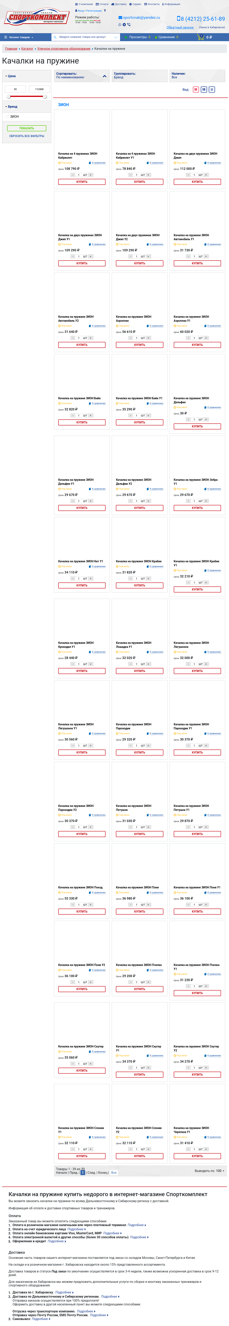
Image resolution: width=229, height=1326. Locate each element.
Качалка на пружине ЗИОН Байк (79, 398)
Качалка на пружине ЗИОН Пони (137, 887)
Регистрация (94, 10)
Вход (81, 10)
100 (220, 1171)
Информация (172, 4)
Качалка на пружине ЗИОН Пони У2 (81, 965)
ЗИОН (63, 104)
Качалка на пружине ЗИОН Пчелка (139, 965)
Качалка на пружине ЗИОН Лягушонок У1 (76, 726)
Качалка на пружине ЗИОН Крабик (139, 561)
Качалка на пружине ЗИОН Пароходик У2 (76, 807)
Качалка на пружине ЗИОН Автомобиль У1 (191, 237)
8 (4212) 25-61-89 (203, 19)
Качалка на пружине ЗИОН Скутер (81, 1046)
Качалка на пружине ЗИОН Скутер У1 (138, 1048)
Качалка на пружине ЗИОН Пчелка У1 (196, 967)
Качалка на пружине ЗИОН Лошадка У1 (133, 644)
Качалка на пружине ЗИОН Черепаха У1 (191, 1130)
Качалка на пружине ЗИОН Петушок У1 (191, 807)
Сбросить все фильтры (26, 136)
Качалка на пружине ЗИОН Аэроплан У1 (191, 318)
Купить (81, 181)
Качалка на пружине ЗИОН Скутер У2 (196, 1048)
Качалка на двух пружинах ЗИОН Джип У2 (138, 237)
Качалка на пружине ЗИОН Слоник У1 (81, 1130)
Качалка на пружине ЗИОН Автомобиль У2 (76, 318)
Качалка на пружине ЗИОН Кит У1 (80, 561)
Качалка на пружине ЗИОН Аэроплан (133, 318)
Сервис (137, 4)
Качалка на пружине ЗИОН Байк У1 (139, 398)
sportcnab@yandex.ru (141, 17)
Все (113, 1173)
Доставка (120, 4)
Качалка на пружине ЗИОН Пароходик (133, 726)
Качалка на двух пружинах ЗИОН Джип (195, 155)
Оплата (104, 4)
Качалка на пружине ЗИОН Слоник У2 (139, 1130)
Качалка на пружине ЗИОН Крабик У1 (196, 563)
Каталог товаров (17, 37)
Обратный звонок (180, 27)
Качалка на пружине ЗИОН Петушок (133, 807)
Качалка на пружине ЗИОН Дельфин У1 (76, 481)
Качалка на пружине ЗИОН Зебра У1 (196, 481)
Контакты (154, 4)
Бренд (11, 107)
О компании (86, 4)
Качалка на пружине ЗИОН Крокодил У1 (76, 644)
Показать (27, 128)
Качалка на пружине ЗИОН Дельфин (191, 400)
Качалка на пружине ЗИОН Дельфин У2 (133, 481)
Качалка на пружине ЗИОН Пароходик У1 (191, 726)
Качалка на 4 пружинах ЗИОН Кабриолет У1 (135, 155)
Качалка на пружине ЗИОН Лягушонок (191, 644)
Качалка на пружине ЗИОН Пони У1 (197, 887)
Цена (10, 76)
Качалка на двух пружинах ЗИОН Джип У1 (80, 237)
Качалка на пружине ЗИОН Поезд (80, 887)
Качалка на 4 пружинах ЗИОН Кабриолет (77, 155)
